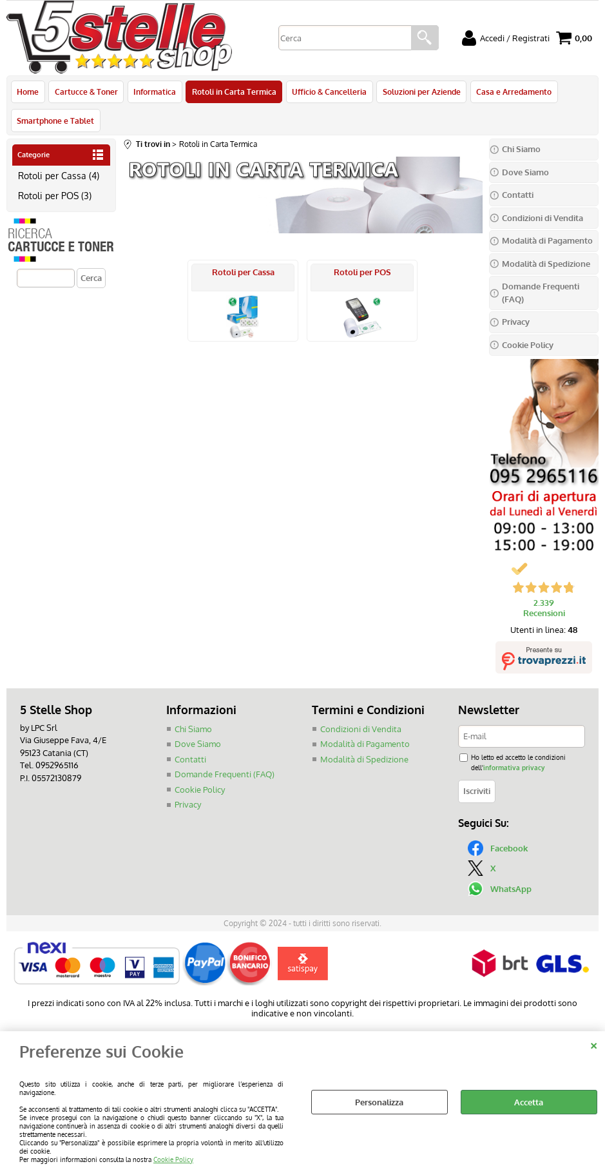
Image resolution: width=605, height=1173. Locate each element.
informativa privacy (513, 769)
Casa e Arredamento (512, 92)
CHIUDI (594, 1044)
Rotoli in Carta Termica (233, 92)
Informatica (154, 92)
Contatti (190, 761)
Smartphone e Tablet (55, 122)
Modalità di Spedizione (364, 761)
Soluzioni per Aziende (420, 92)
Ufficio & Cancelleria (328, 92)
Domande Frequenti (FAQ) (224, 776)
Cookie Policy (173, 1159)
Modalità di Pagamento (365, 746)
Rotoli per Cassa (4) (58, 177)
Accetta (528, 1102)
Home (28, 92)
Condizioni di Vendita (360, 731)
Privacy (188, 807)
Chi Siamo (193, 731)
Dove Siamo (198, 746)
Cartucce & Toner (85, 92)
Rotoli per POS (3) (54, 198)
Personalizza (379, 1102)
